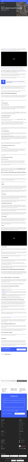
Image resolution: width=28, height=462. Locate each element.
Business (2, 10)
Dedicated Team (21, 422)
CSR (1, 444)
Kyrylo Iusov (3, 9)
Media (2, 425)
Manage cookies (7, 460)
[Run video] (14, 59)
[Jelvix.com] (3, 3)
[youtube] (24, 448)
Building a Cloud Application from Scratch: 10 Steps (14, 389)
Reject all (13, 460)
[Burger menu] (27, 3)
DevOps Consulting (21, 428)
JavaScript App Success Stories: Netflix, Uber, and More (23, 389)
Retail (1, 424)
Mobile (5, 10)
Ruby (19, 437)
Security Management (3, 443)
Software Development (21, 423)
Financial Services (3, 423)
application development (16, 81)
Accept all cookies (20, 460)
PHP (19, 436)
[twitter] (20, 448)
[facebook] (19, 448)
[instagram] (23, 448)
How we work (2, 442)
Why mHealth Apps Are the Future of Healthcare (4, 389)
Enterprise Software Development (21, 421)
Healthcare (2, 422)
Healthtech (3, 391)
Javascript (20, 438)
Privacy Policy (9, 413)
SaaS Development (21, 429)
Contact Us (3, 448)
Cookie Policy (20, 458)
